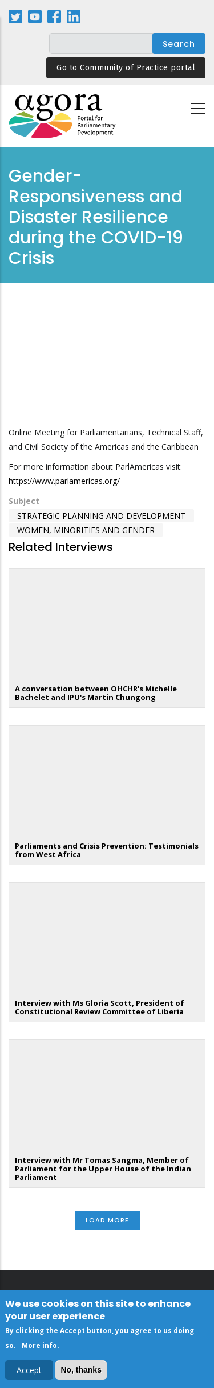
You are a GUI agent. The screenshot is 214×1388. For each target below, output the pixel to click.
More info (39, 1345)
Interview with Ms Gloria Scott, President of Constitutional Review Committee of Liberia (99, 1007)
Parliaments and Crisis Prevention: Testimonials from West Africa (107, 850)
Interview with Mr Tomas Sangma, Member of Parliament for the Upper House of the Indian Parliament (103, 1168)
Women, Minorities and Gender (86, 530)
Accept (29, 1370)
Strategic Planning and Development (101, 515)
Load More (107, 1220)
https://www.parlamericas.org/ (64, 480)
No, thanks (81, 1369)
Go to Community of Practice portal (125, 68)
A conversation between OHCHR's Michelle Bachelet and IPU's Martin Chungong (96, 692)
